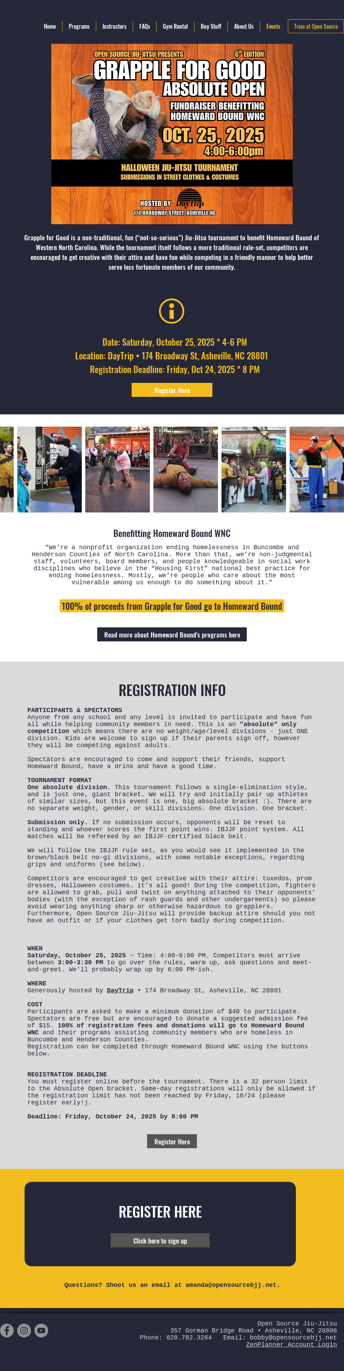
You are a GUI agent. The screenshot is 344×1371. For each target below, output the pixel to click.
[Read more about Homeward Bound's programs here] (172, 634)
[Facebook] (7, 1330)
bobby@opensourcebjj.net (293, 1337)
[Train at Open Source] (316, 26)
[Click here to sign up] (160, 1240)
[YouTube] (41, 1330)
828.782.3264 (189, 1337)
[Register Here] (172, 390)
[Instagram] (24, 1330)
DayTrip (120, 990)
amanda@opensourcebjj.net (231, 1285)
